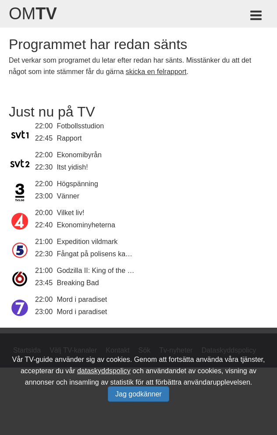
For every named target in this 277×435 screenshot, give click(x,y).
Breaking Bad (78, 282)
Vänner (68, 196)
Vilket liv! (71, 212)
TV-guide (39, 359)
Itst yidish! (72, 167)
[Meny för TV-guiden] (256, 17)
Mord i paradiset (82, 299)
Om (33, 13)
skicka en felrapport (156, 71)
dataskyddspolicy (104, 371)
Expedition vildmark (87, 241)
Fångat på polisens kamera (99, 254)
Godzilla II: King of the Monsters (106, 270)
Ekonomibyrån (79, 155)
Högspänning (77, 183)
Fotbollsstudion (80, 126)
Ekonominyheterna (86, 225)
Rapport (69, 138)
